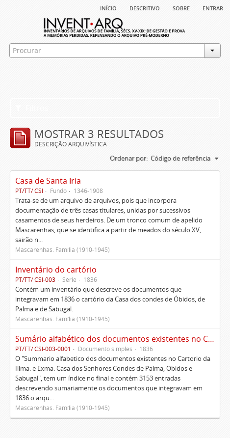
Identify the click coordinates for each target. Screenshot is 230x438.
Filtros (32, 108)
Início (108, 7)
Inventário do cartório (56, 269)
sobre (181, 7)
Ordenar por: (129, 158)
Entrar (213, 7)
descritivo (144, 7)
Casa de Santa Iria (48, 180)
